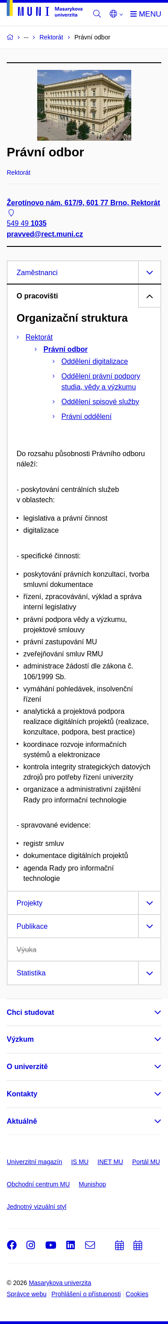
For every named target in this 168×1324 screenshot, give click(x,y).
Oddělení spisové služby (100, 401)
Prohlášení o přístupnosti (86, 1294)
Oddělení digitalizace (94, 361)
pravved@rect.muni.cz (45, 234)
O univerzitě (27, 1066)
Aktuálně (22, 1121)
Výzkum (20, 1039)
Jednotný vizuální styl (36, 1206)
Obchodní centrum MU (38, 1184)
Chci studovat (30, 1012)
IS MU (80, 1161)
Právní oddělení (86, 416)
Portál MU (146, 1161)
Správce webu (27, 1294)
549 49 (27, 224)
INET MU (110, 1161)
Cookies (137, 1294)
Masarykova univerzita (60, 1282)
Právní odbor (65, 349)
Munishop (92, 1184)
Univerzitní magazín (34, 1161)
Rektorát (39, 337)
